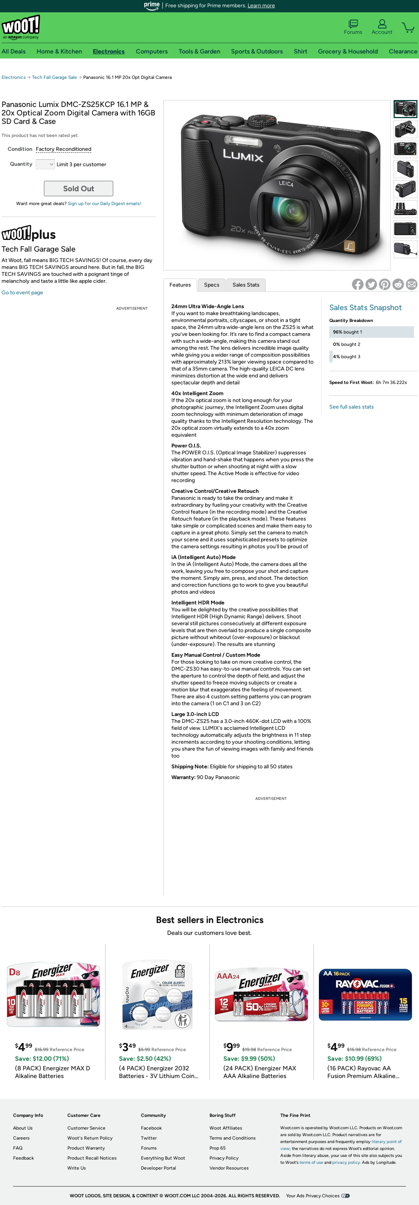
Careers (21, 1138)
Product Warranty (86, 1148)
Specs (212, 285)
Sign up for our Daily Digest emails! (104, 203)
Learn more (261, 5)
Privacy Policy (224, 1158)
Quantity (21, 164)
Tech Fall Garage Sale (54, 77)
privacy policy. (346, 1162)
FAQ (17, 1148)
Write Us (76, 1168)
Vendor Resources (229, 1168)
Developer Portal (158, 1168)
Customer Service (86, 1128)
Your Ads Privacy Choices (313, 1195)
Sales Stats (246, 285)
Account (382, 27)
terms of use (311, 1162)
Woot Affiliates (226, 1128)
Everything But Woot (163, 1158)
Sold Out (78, 188)
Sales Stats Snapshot (365, 307)
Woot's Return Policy (89, 1138)
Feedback (23, 1158)
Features (180, 285)
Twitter (149, 1138)
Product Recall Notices (92, 1158)
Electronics (14, 77)
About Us (23, 1128)
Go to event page (22, 292)
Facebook (151, 1128)
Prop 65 (218, 1148)
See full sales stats (351, 407)
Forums (353, 27)
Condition (20, 149)
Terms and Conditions (233, 1138)
